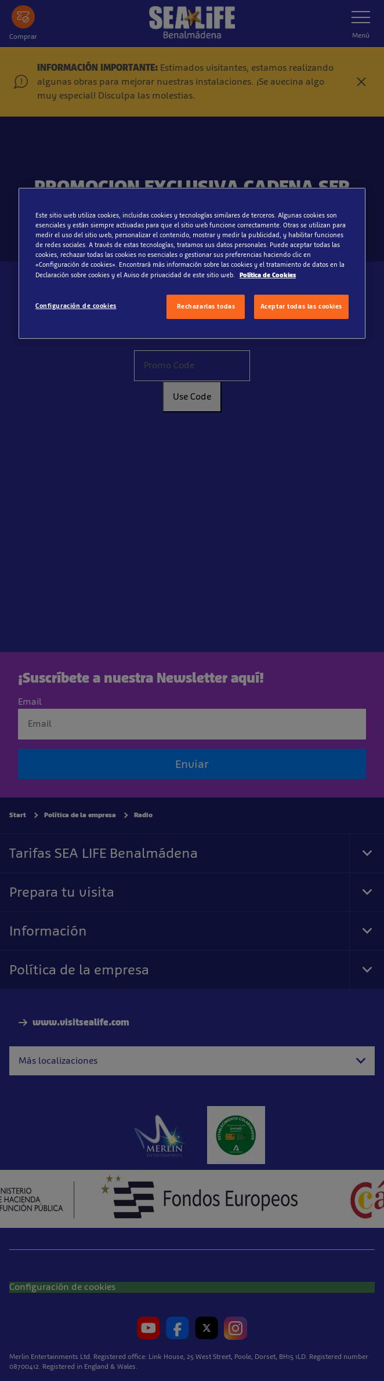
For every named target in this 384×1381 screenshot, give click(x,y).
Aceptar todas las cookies (301, 306)
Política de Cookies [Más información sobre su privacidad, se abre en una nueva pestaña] (268, 275)
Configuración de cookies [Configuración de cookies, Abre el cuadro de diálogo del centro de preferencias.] (76, 306)
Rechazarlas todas (206, 306)
